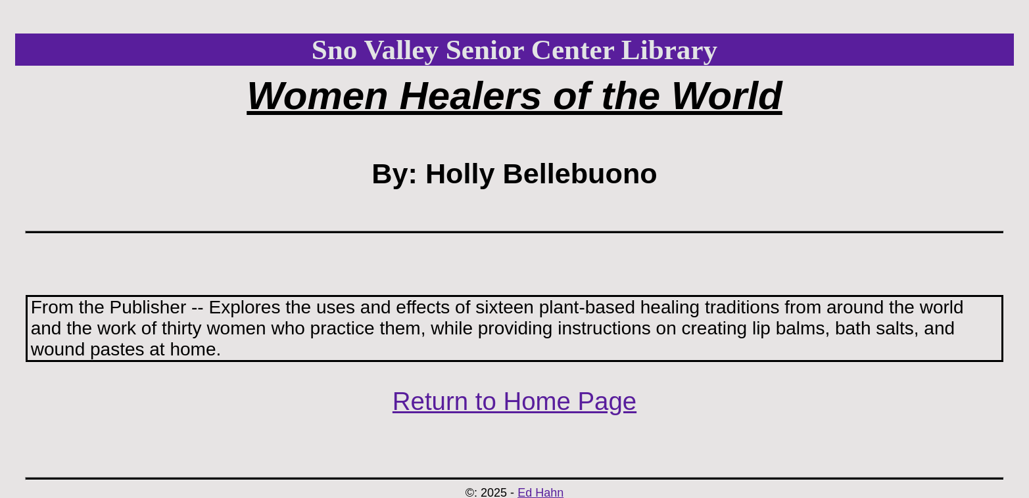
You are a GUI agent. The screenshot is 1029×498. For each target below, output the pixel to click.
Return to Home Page (514, 401)
